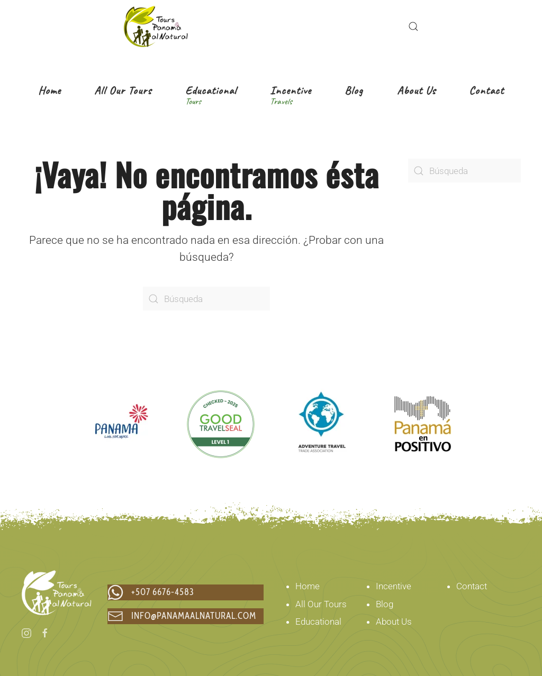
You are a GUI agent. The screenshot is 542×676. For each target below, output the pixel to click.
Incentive (393, 586)
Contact (471, 586)
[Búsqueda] (206, 298)
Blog (384, 604)
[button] (413, 26)
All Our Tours (321, 604)
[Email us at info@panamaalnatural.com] (185, 616)
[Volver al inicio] (155, 26)
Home (307, 586)
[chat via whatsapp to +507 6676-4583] (185, 592)
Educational (318, 621)
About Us (394, 621)
